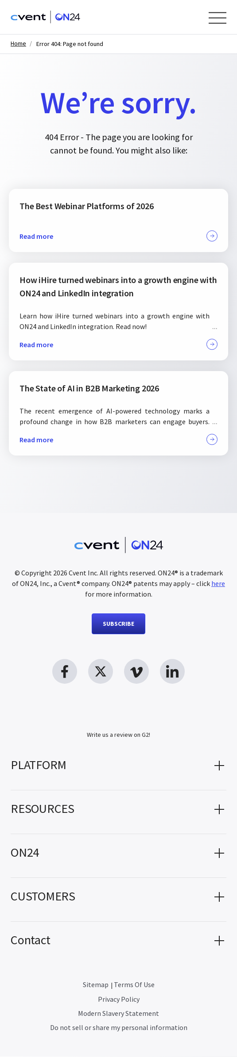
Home (18, 43)
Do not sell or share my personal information (118, 1027)
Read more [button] (118, 235)
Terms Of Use (134, 984)
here (218, 583)
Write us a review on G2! (118, 735)
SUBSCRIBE (118, 624)
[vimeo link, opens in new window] (136, 671)
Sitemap (96, 984)
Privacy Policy (119, 999)
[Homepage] (45, 17)
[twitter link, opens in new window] (100, 671)
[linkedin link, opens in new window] (172, 671)
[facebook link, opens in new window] (64, 671)
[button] (118, 768)
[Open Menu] (217, 18)
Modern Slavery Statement (118, 1013)
